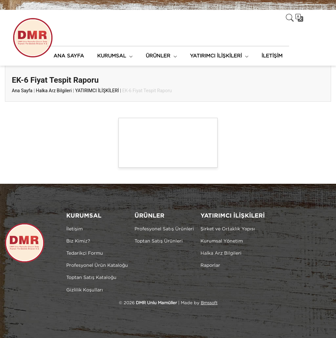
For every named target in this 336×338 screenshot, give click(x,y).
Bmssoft (209, 303)
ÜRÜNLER (158, 56)
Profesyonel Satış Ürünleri (164, 229)
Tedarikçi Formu (84, 253)
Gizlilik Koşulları (84, 290)
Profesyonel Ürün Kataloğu (97, 265)
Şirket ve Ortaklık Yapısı (227, 229)
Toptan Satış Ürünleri (159, 241)
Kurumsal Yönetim (221, 241)
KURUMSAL (111, 56)
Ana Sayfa (22, 90)
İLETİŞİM (272, 56)
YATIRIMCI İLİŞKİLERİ (216, 56)
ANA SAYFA (68, 56)
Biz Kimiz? (78, 241)
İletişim (74, 229)
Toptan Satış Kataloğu (91, 278)
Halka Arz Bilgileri (54, 90)
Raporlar (210, 265)
